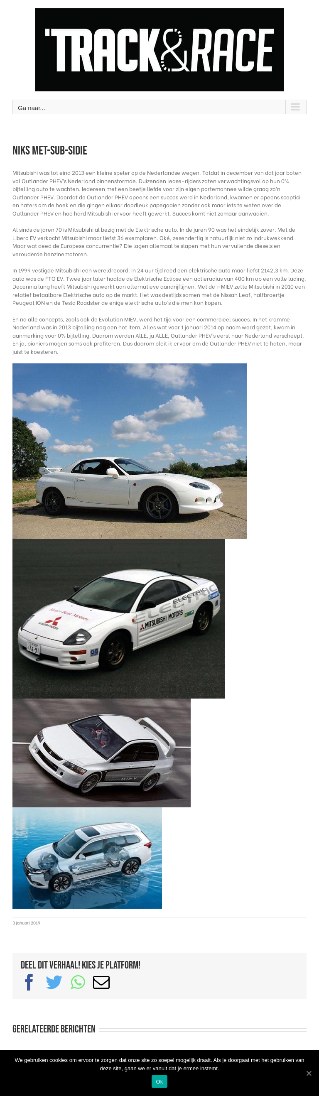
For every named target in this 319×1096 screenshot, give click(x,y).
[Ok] (308, 1073)
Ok (159, 1082)
